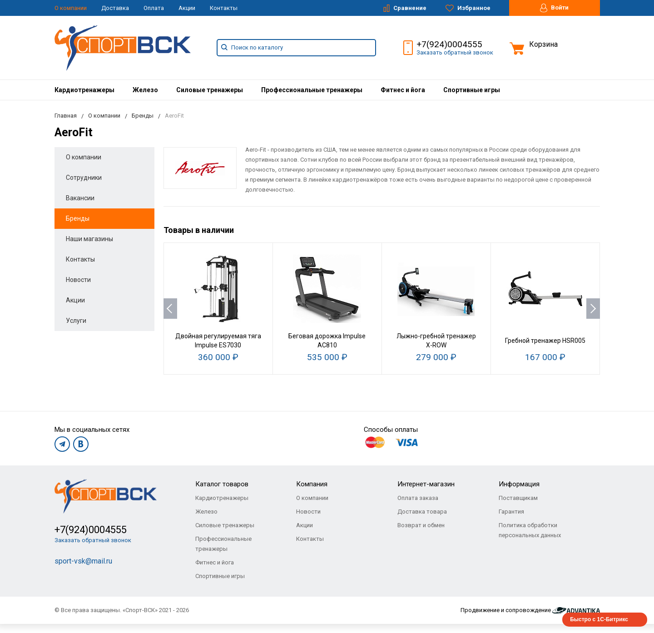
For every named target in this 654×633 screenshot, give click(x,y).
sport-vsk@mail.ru (83, 561)
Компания (311, 484)
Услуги (76, 320)
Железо (145, 90)
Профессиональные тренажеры (311, 90)
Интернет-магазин (426, 484)
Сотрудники (84, 177)
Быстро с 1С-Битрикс (599, 619)
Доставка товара (422, 511)
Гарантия (511, 511)
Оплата (154, 8)
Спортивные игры (471, 90)
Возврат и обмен (421, 525)
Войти (554, 8)
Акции (186, 8)
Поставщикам (518, 498)
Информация (519, 484)
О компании (70, 8)
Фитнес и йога (403, 90)
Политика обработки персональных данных (530, 530)
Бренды (77, 218)
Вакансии (80, 198)
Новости (78, 279)
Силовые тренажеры (209, 90)
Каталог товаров (221, 484)
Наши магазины (89, 238)
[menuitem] (84, 90)
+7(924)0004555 (449, 44)
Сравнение (404, 8)
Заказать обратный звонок (454, 52)
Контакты (224, 8)
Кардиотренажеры (84, 90)
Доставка (115, 8)
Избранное (468, 8)
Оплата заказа (417, 498)
